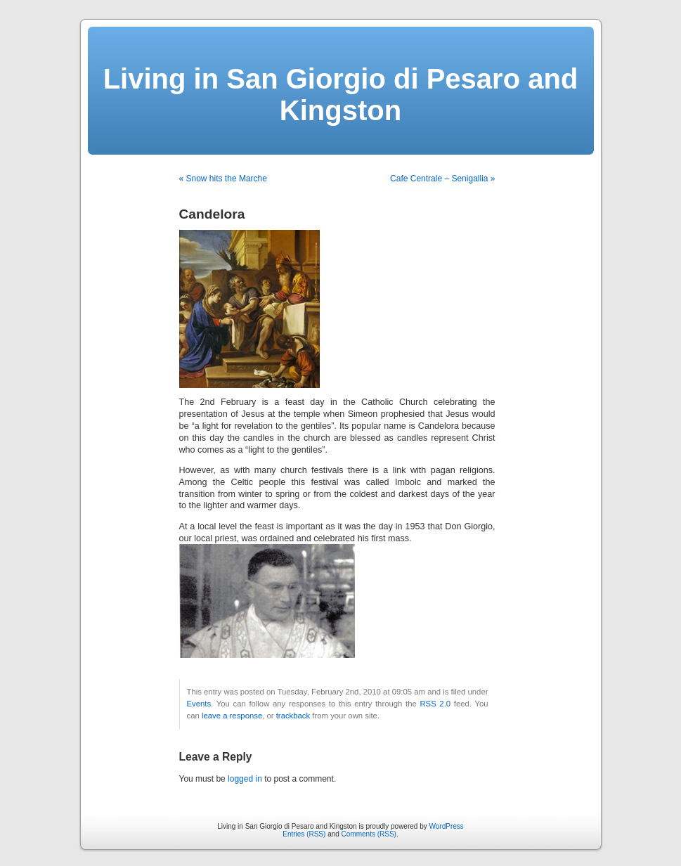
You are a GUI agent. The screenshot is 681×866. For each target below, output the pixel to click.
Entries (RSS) (304, 834)
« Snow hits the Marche (223, 178)
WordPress (446, 826)
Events (199, 703)
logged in (245, 779)
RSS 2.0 (435, 703)
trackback (293, 715)
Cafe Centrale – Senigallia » (442, 178)
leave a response (232, 715)
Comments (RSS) (369, 834)
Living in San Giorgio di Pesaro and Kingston (340, 94)
